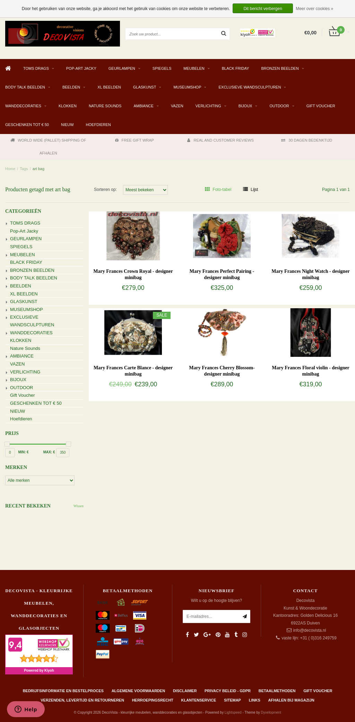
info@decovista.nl (309, 630)
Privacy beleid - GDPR (228, 691)
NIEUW (67, 125)
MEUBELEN (194, 68)
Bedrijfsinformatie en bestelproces (63, 691)
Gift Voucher (320, 106)
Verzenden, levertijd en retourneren (82, 700)
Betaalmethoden (277, 691)
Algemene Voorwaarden (138, 691)
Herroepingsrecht (152, 700)
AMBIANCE (143, 106)
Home (10, 169)
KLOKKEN (68, 106)
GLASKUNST (144, 87)
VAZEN (177, 106)
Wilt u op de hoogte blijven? (216, 600)
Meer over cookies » (314, 8)
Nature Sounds (105, 106)
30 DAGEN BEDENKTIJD (306, 140)
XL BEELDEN (109, 87)
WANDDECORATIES (23, 106)
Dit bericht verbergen (262, 8)
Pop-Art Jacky (81, 68)
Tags (24, 169)
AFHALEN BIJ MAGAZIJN (291, 700)
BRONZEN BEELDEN (279, 68)
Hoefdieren (98, 125)
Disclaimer (185, 691)
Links (254, 700)
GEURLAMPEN (122, 68)
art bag (38, 169)
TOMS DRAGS (36, 68)
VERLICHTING (208, 106)
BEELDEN (71, 87)
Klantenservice (198, 700)
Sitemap (232, 700)
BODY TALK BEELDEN (25, 87)
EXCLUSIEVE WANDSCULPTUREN (249, 87)
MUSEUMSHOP (187, 87)
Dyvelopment (271, 712)
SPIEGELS (162, 68)
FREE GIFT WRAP (134, 140)
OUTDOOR (279, 106)
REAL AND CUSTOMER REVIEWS (220, 140)
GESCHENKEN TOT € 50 (27, 125)
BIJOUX (245, 106)
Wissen (78, 506)
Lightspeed (233, 712)
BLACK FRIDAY (235, 68)
